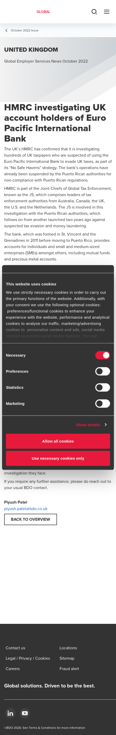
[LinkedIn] (10, 713)
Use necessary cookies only (58, 458)
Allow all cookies (58, 441)
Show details (88, 424)
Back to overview (30, 519)
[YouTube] (25, 713)
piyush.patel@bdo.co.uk (25, 508)
